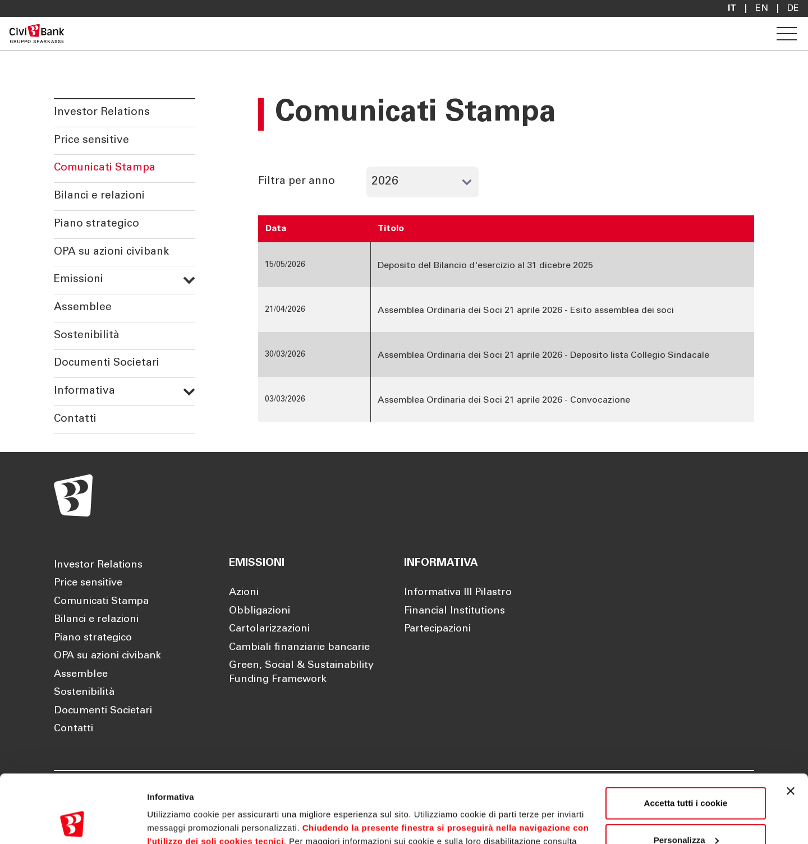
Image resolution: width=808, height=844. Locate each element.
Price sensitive (91, 140)
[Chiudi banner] (791, 727)
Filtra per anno (296, 181)
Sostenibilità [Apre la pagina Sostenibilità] (84, 693)
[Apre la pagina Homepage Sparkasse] (37, 33)
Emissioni (124, 279)
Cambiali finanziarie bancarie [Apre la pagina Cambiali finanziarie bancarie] (299, 648)
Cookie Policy (186, 791)
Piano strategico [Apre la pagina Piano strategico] (93, 638)
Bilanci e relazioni (99, 196)
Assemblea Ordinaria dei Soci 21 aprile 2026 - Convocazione (504, 400)
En (761, 8)
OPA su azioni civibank (111, 252)
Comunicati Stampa (104, 168)
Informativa (124, 391)
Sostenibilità (87, 335)
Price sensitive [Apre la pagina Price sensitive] (88, 583)
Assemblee (83, 307)
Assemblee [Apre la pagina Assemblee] (81, 675)
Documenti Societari (106, 363)
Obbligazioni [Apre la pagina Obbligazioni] (259, 611)
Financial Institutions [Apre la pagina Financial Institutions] (454, 611)
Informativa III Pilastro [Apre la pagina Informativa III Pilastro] (458, 593)
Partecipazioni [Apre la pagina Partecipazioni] (437, 629)
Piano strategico (96, 224)
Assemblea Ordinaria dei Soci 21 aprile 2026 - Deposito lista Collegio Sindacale (543, 355)
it (732, 8)
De (793, 8)
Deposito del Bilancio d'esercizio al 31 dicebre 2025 (485, 265)
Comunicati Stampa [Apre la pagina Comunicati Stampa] (101, 602)
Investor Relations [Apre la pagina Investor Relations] (98, 565)
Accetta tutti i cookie (686, 739)
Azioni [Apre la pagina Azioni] (244, 593)
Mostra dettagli (177, 822)
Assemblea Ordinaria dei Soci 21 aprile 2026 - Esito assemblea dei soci (526, 310)
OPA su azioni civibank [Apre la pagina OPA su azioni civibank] (107, 656)
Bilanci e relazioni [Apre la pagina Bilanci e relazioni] (96, 620)
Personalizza (686, 776)
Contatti (75, 419)
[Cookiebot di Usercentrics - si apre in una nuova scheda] (73, 822)
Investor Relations (102, 112)
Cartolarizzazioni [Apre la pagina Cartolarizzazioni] (269, 629)
